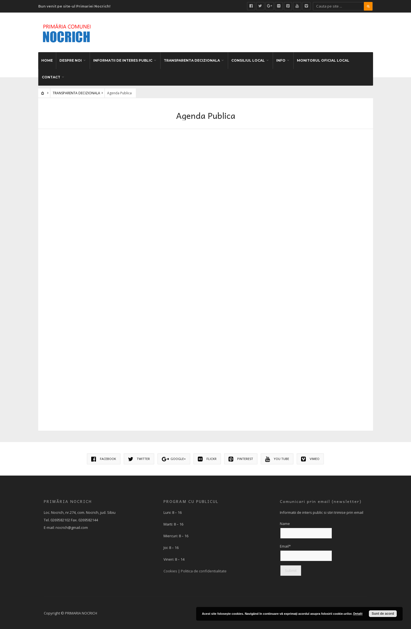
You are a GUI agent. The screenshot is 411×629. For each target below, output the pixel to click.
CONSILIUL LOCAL (248, 60)
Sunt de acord (383, 614)
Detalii (357, 613)
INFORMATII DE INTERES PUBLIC (122, 60)
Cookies (170, 570)
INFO (280, 60)
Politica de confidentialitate (204, 570)
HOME (47, 60)
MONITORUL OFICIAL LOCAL (323, 60)
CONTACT (51, 76)
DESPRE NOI (70, 60)
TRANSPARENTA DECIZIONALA (192, 60)
